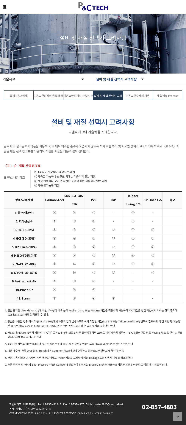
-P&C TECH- (41, 413)
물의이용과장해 (19, 96)
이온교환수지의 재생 (138, 96)
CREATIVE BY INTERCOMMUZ (95, 413)
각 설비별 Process (167, 96)
